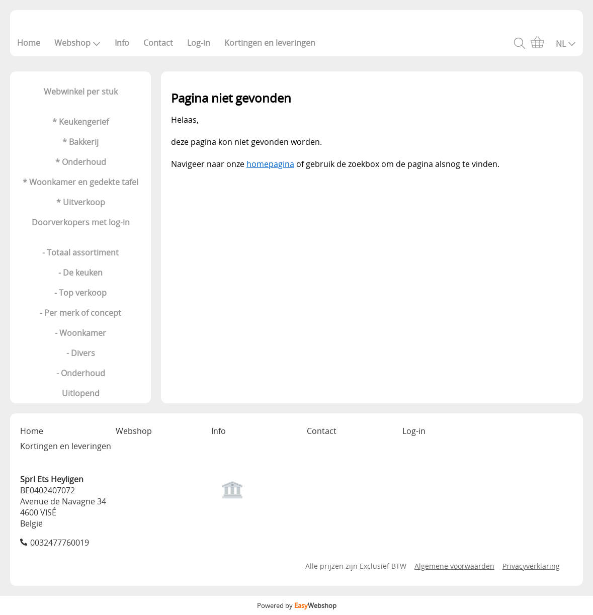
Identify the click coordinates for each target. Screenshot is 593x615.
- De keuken (80, 272)
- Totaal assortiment (80, 252)
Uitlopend (81, 393)
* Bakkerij (80, 141)
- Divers (80, 353)
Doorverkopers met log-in (81, 222)
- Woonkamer (80, 332)
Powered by (296, 605)
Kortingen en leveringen (269, 42)
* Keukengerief (80, 121)
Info (122, 42)
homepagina (270, 163)
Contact (158, 42)
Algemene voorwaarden (454, 566)
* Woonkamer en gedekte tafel (80, 182)
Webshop (77, 42)
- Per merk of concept (80, 312)
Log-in (198, 42)
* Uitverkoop (80, 202)
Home (28, 42)
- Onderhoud (80, 373)
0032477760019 (59, 542)
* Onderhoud (80, 161)
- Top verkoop (80, 292)
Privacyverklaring (531, 566)
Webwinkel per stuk (81, 91)
